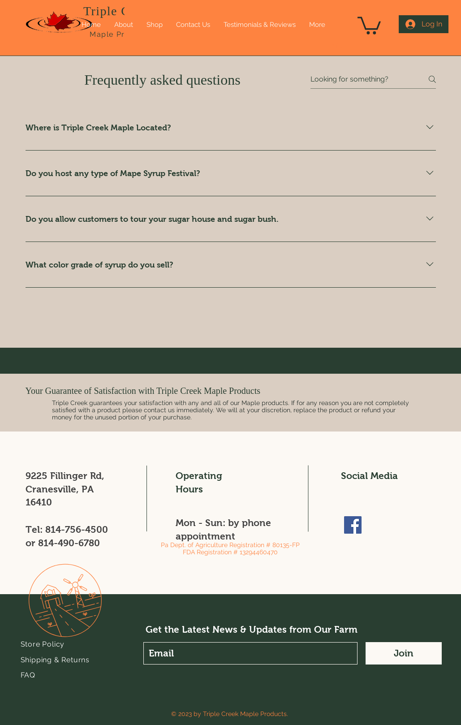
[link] (369, 25)
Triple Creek (118, 11)
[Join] (404, 653)
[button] (342, 45)
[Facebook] (353, 525)
